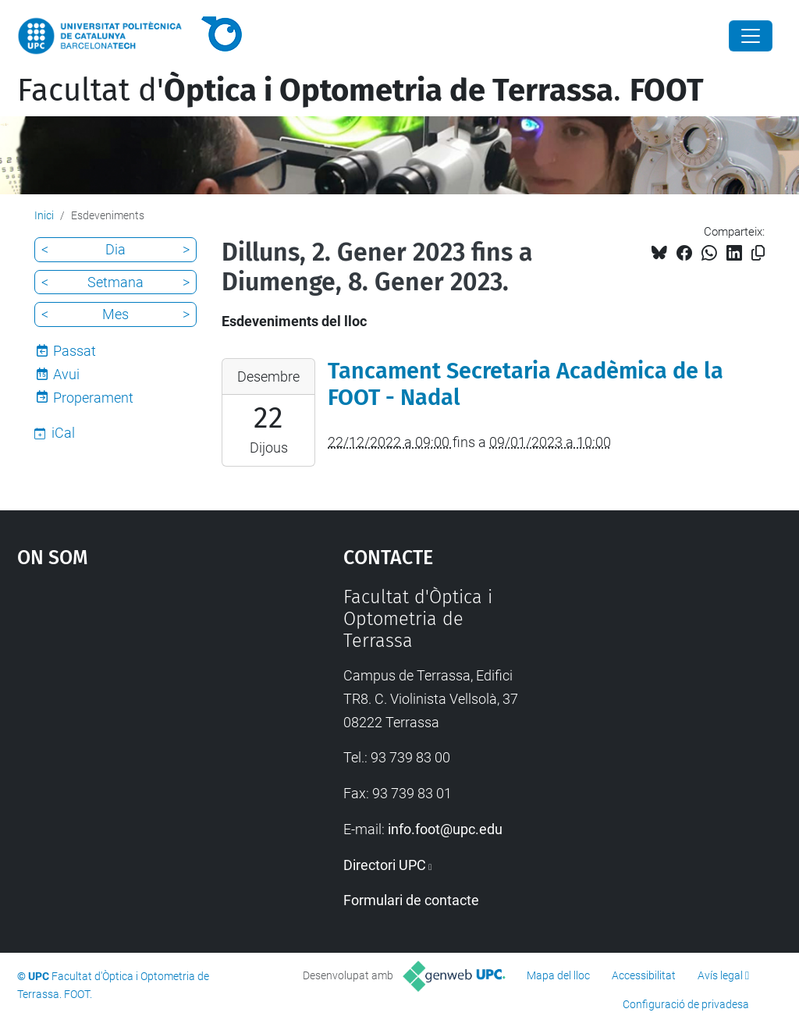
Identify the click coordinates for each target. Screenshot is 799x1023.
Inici (44, 215)
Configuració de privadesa (686, 1004)
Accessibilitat (644, 975)
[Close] (750, 36)
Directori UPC (384, 865)
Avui (66, 374)
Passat (74, 351)
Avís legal (720, 975)
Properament (93, 397)
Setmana (115, 282)
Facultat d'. (360, 90)
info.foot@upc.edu (445, 829)
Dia (115, 249)
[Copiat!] (758, 253)
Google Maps (138, 703)
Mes (115, 314)
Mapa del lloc (558, 975)
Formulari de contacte (411, 900)
